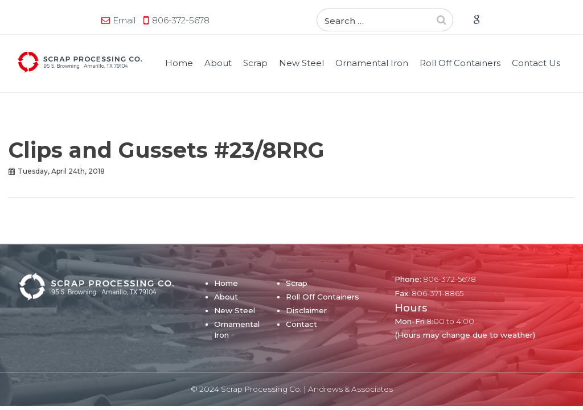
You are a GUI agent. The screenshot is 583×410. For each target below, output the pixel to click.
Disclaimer (306, 310)
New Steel (301, 63)
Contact (301, 324)
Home (179, 63)
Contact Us (536, 63)
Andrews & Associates (350, 388)
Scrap (255, 63)
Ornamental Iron (371, 63)
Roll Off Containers (460, 63)
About (218, 63)
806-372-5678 (181, 20)
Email (124, 20)
